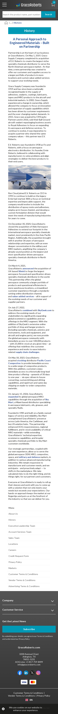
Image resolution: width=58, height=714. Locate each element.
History (12, 519)
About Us (13, 513)
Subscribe (29, 629)
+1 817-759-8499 (34, 662)
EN (28, 700)
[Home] (6, 22)
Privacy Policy (15, 562)
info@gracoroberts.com (29, 664)
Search (48, 14)
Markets (13, 568)
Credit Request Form (19, 556)
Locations (13, 544)
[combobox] (29, 700)
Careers (12, 550)
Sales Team (14, 538)
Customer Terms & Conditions (23, 574)
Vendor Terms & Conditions (22, 580)
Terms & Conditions (45, 636)
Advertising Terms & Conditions (24, 586)
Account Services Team (20, 532)
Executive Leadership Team (22, 525)
